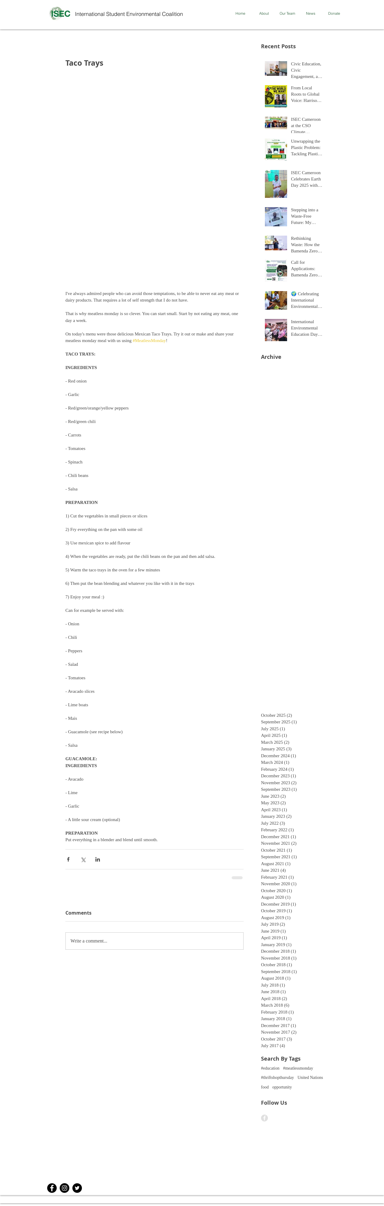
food (265, 1087)
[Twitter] (77, 1188)
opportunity (282, 1087)
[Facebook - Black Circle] (52, 1188)
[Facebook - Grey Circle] (264, 1118)
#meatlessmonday (298, 1068)
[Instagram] (64, 1188)
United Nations (310, 1077)
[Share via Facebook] (68, 859)
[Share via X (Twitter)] (83, 859)
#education (270, 1068)
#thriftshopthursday (277, 1077)
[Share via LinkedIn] (97, 859)
